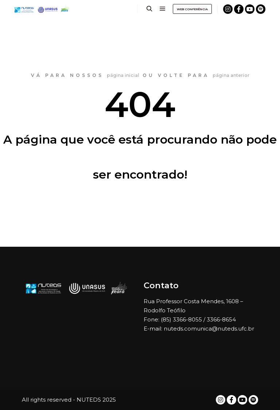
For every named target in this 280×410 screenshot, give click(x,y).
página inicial (123, 75)
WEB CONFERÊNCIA (192, 9)
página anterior (231, 75)
